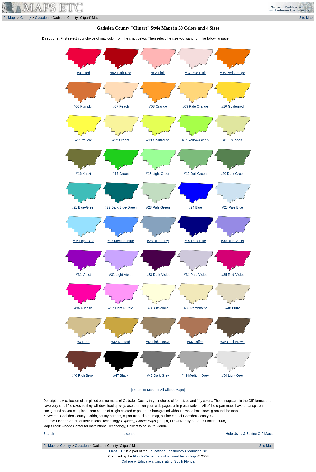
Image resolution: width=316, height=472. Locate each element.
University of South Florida (174, 461)
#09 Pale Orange (195, 106)
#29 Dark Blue (195, 241)
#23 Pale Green (158, 207)
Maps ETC (117, 451)
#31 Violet (83, 275)
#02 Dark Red (120, 73)
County (25, 18)
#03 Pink (158, 73)
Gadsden (42, 18)
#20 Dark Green (232, 174)
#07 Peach (121, 106)
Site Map (306, 18)
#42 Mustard (120, 342)
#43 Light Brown (158, 342)
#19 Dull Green (195, 174)
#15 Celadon (232, 140)
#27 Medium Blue (121, 241)
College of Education (137, 461)
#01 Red (83, 73)
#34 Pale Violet (195, 275)
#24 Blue (195, 207)
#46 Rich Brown (84, 375)
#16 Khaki (83, 174)
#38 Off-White (158, 308)
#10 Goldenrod (232, 106)
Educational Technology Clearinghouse (177, 451)
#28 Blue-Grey (158, 241)
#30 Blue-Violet (232, 241)
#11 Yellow (83, 140)
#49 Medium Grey (195, 375)
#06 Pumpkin (83, 106)
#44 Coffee (195, 342)
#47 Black (120, 375)
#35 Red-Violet (232, 275)
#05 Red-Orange (232, 73)
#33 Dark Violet (157, 275)
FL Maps (9, 18)
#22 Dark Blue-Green (121, 207)
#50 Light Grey (232, 375)
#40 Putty (232, 308)
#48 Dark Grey (158, 375)
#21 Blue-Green (84, 207)
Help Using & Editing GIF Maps (249, 433)
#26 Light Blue (83, 241)
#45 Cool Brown (232, 342)
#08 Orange (158, 106)
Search (48, 433)
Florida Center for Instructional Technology (165, 456)
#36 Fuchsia (83, 308)
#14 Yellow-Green (195, 140)
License (129, 433)
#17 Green (121, 174)
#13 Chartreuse (158, 140)
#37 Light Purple (120, 308)
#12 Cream (120, 140)
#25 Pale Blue (232, 207)
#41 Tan (83, 342)
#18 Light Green (158, 174)
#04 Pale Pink (195, 73)
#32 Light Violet (120, 275)
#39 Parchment (195, 308)
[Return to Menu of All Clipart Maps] (158, 390)
